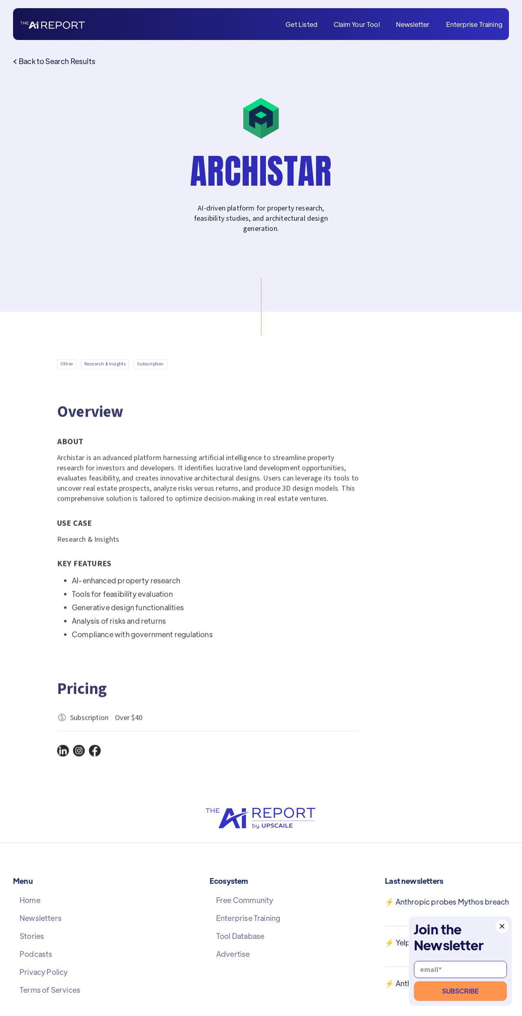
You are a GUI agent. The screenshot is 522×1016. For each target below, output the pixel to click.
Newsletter (413, 24)
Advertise (233, 954)
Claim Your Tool (357, 24)
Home (30, 900)
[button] (502, 926)
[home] (52, 24)
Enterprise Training (474, 24)
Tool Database (240, 936)
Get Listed (301, 24)
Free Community (245, 900)
